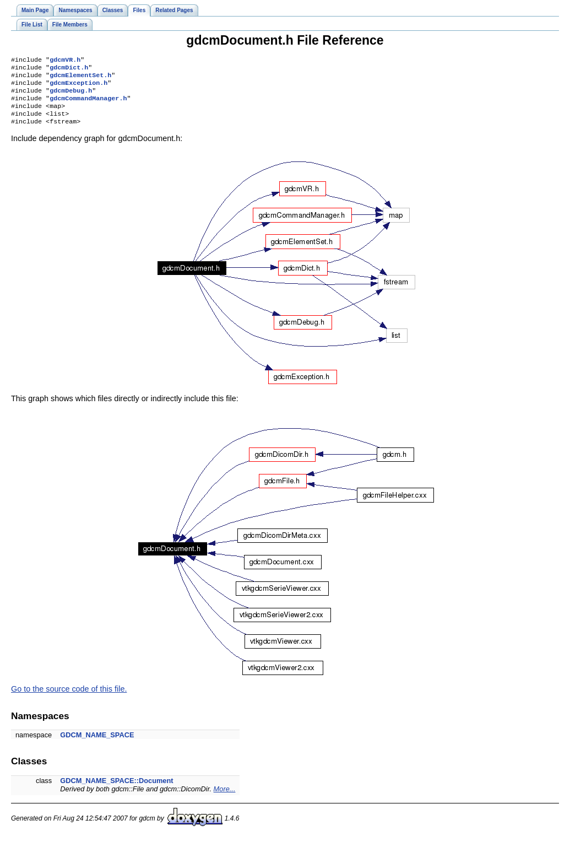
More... (225, 799)
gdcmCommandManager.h (88, 104)
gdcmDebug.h (71, 95)
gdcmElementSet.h (80, 78)
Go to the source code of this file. (69, 698)
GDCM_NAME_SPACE (97, 745)
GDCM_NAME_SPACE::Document (116, 790)
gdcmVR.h (65, 60)
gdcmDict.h (69, 69)
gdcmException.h (78, 87)
